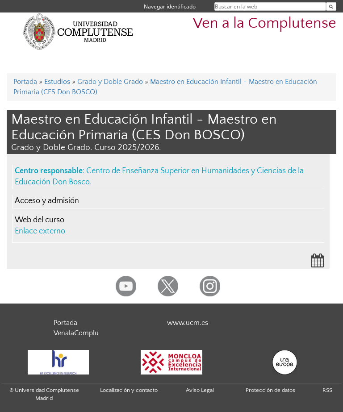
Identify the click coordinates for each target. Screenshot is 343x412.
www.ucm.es (187, 323)
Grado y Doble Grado (110, 82)
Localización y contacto (129, 390)
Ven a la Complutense (264, 23)
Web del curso (39, 220)
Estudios (57, 82)
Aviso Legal (200, 390)
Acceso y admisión (47, 200)
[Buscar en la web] (331, 6)
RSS (327, 390)
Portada (25, 82)
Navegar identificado (170, 6)
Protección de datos (270, 390)
